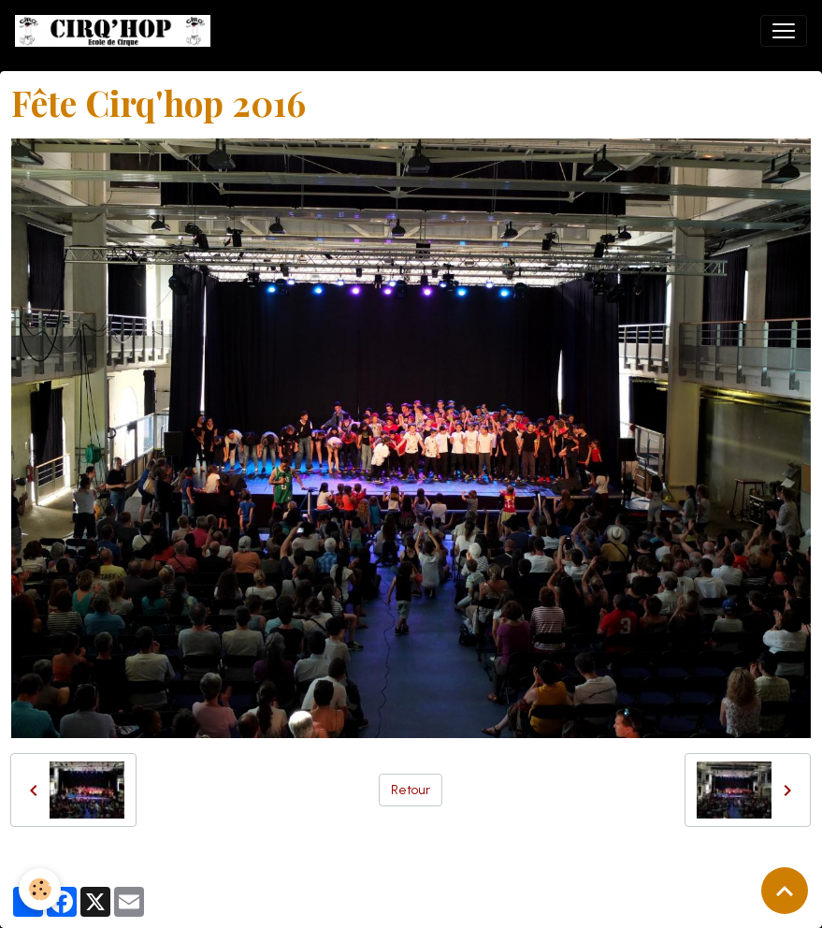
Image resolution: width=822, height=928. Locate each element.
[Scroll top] (784, 890)
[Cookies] (40, 889)
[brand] (116, 31)
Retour (410, 790)
